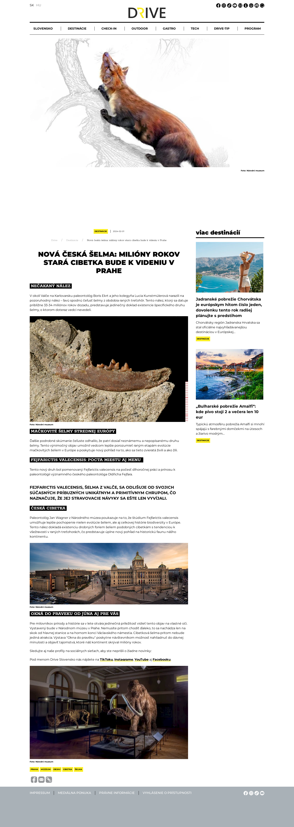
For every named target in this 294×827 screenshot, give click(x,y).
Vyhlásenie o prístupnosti (167, 793)
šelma (78, 769)
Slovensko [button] (43, 28)
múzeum (46, 769)
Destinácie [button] (77, 28)
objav (56, 769)
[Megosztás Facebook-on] (33, 779)
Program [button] (253, 28)
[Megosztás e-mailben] (41, 779)
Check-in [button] (109, 28)
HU (38, 5)
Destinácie (101, 231)
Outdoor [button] (140, 28)
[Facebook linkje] (217, 5)
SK (32, 5)
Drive (54, 240)
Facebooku (162, 659)
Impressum (40, 793)
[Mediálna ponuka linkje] (256, 5)
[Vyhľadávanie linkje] (261, 5)
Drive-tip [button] (221, 28)
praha (34, 769)
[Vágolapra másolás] (48, 779)
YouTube (141, 659)
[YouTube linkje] (234, 5)
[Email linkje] (239, 5)
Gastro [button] (169, 28)
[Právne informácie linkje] (250, 5)
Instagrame (123, 659)
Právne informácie (117, 793)
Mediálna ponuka (74, 793)
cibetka (67, 769)
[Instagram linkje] (223, 5)
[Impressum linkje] (245, 5)
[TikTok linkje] (228, 5)
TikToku (106, 659)
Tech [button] (195, 28)
